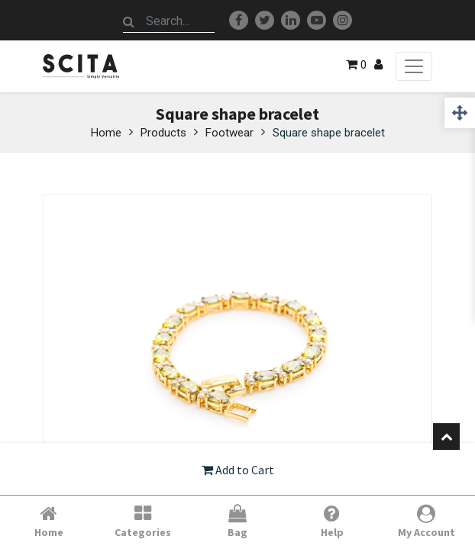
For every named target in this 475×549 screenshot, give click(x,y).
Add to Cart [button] (238, 469)
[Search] (129, 21)
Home (106, 133)
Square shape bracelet (329, 133)
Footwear (229, 133)
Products (163, 133)
